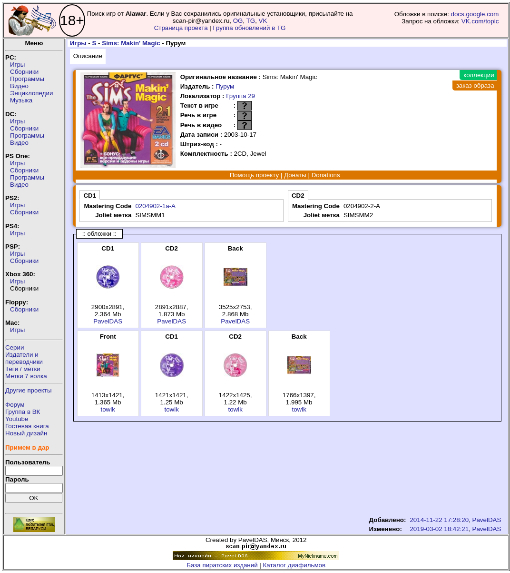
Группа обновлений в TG (249, 27)
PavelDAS (107, 321)
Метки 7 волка (26, 376)
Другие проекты (28, 390)
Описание (87, 56)
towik (107, 409)
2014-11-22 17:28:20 (439, 519)
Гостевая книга (27, 426)
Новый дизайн (26, 433)
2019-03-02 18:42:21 (439, 529)
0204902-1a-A (155, 206)
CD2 (298, 195)
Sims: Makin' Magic (131, 43)
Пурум (225, 86)
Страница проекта (181, 27)
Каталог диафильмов (294, 565)
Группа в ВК (22, 411)
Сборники (24, 71)
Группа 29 (240, 96)
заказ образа (475, 85)
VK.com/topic (480, 21)
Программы (27, 78)
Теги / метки (22, 368)
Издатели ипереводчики (24, 358)
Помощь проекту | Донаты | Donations (285, 175)
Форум (15, 404)
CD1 (89, 195)
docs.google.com (475, 14)
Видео (19, 86)
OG (238, 20)
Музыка (21, 100)
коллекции (478, 75)
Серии (14, 347)
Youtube (16, 418)
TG (250, 20)
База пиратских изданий (221, 565)
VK (263, 20)
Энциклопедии (31, 93)
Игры (17, 64)
